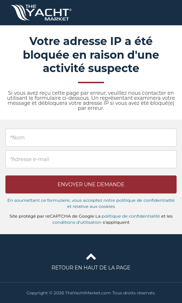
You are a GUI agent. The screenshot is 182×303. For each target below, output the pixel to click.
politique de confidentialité (130, 216)
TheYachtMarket (41, 13)
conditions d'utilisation (76, 222)
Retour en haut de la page (91, 260)
